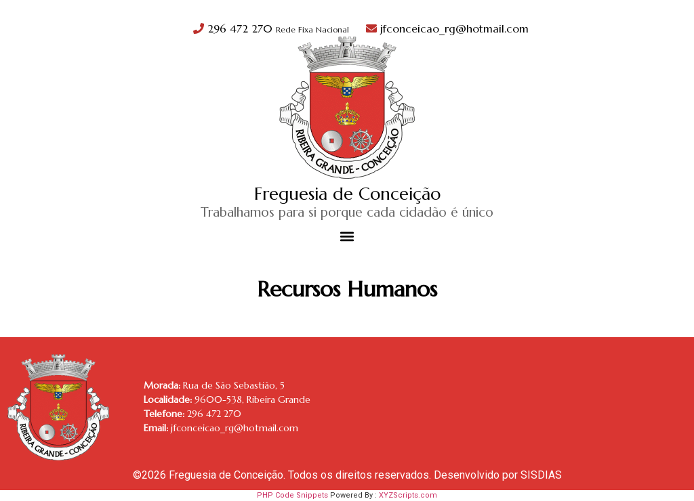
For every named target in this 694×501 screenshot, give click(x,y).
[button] (347, 236)
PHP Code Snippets (292, 495)
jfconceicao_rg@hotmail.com (447, 28)
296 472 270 (272, 28)
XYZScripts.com (408, 495)
